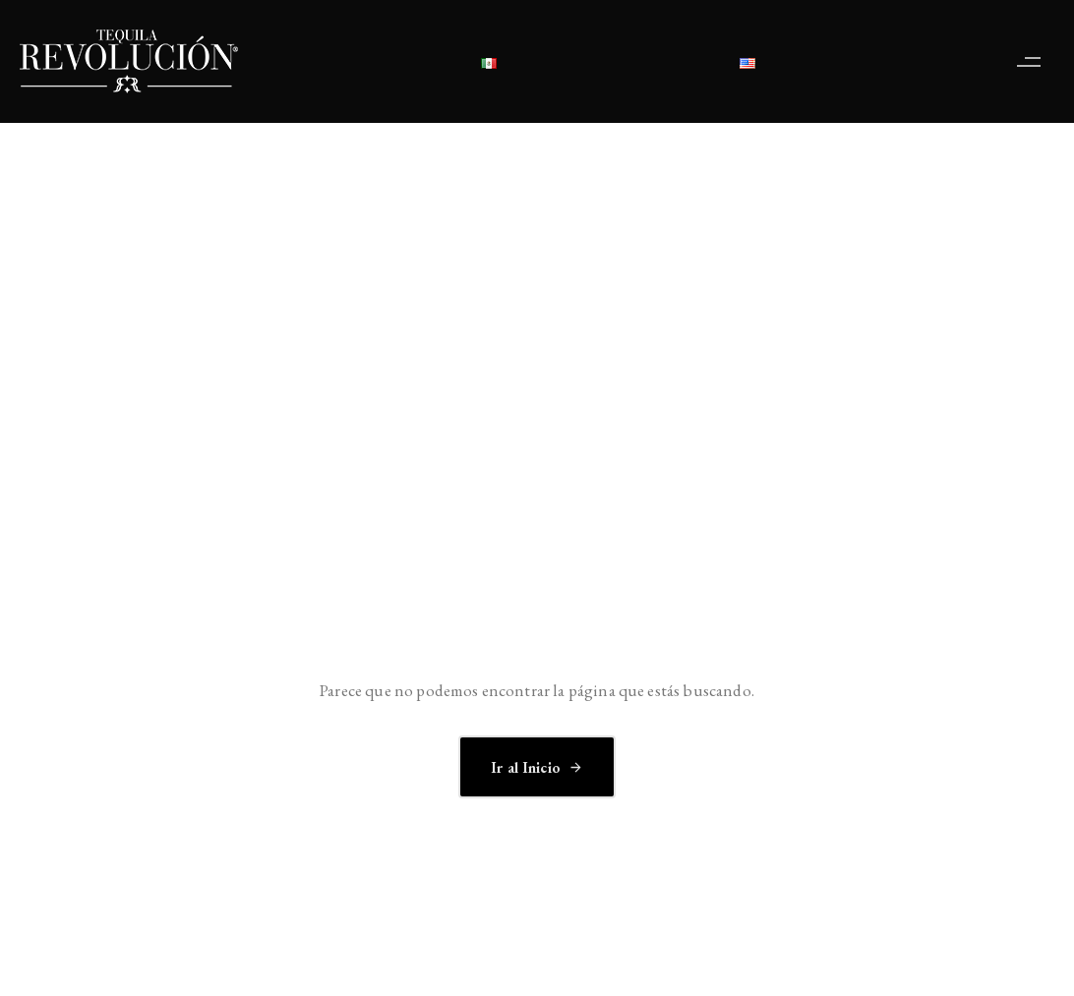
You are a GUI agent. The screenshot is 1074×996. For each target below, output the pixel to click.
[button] (1033, 61)
